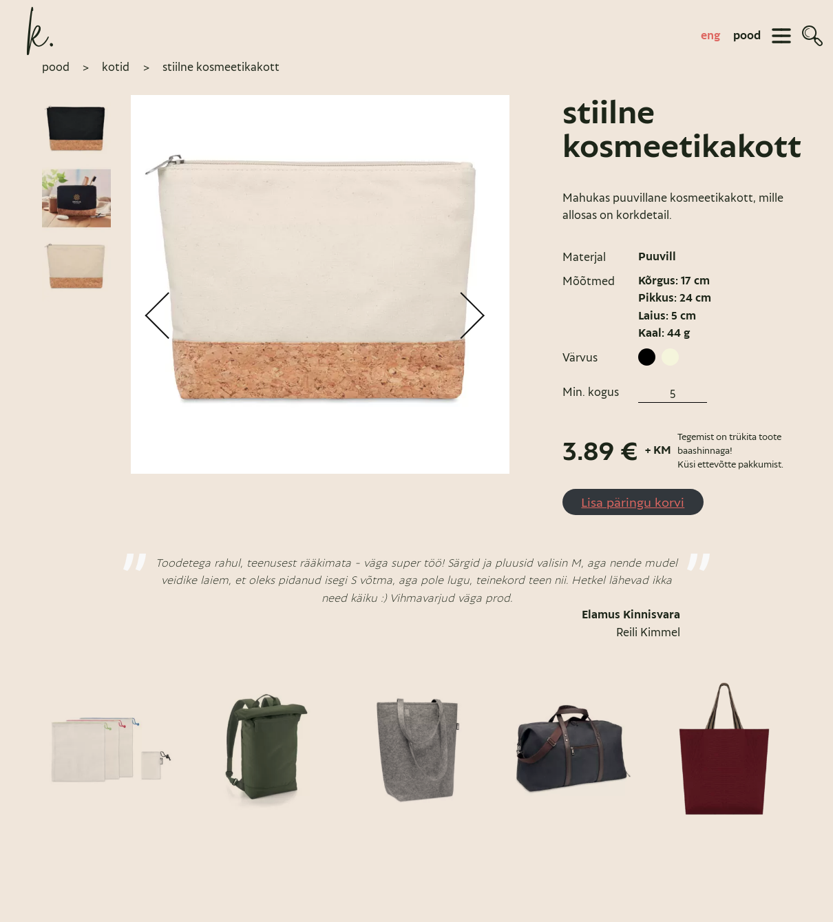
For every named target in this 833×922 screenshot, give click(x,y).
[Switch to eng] (710, 35)
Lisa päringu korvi (632, 502)
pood (747, 35)
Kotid (115, 66)
